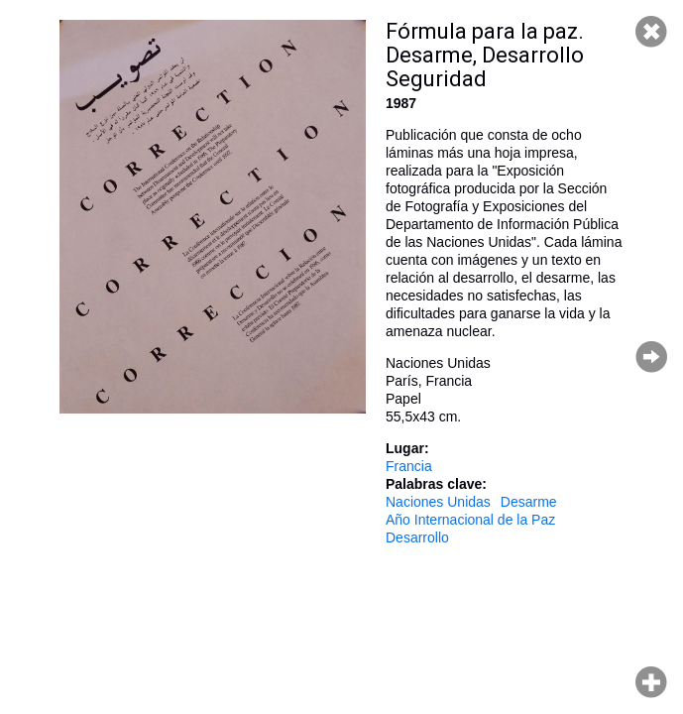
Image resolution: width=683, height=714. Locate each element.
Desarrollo (417, 537)
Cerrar (651, 32)
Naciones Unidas (438, 502)
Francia (409, 466)
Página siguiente (651, 357)
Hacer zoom (651, 682)
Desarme (529, 502)
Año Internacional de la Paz (470, 520)
